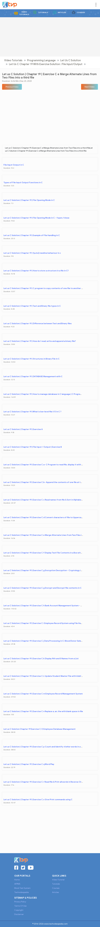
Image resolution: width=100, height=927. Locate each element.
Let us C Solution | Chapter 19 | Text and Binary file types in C (32, 306)
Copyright (18, 910)
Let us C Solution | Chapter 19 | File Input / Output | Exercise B (33, 447)
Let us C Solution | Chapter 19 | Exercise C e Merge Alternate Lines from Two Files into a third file (49, 535)
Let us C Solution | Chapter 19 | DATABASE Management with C (33, 376)
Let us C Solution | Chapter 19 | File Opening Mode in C (29, 200)
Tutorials (40, 12)
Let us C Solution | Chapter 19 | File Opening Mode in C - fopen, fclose (36, 218)
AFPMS (17, 884)
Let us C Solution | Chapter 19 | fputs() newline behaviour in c (32, 253)
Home (17, 880)
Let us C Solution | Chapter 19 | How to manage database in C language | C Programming (45, 394)
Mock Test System (22, 888)
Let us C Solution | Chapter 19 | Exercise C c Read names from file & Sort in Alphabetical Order (48, 500)
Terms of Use (20, 906)
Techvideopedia (21, 892)
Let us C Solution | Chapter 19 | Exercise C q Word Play (29, 764)
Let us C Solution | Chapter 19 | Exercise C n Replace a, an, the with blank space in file (43, 711)
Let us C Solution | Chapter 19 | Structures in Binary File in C (32, 359)
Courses (78, 12)
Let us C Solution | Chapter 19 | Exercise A (23, 429)
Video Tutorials (21, 13)
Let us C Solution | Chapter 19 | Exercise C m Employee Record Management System (43, 694)
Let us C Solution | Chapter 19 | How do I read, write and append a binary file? (40, 341)
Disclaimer (19, 914)
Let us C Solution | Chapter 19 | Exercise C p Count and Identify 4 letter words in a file (44, 747)
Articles (59, 12)
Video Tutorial (58, 880)
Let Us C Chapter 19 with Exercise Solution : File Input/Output (45, 64)
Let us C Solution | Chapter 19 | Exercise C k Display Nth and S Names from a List (41, 658)
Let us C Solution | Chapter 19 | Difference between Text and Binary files (38, 323)
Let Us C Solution (70, 60)
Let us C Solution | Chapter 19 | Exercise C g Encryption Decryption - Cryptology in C (44, 570)
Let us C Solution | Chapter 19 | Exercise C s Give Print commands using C (38, 799)
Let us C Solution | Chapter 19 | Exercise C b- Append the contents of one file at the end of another (51, 482)
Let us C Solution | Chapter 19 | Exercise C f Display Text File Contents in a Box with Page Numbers (50, 553)
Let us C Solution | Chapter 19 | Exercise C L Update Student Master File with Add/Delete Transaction (51, 676)
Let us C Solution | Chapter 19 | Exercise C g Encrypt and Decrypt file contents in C (43, 588)
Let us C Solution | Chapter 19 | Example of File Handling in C (32, 235)
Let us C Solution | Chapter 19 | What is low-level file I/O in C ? (32, 411)
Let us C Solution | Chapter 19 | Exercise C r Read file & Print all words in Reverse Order (44, 782)
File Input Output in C (14, 165)
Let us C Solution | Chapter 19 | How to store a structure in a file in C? (36, 270)
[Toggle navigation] (96, 4)
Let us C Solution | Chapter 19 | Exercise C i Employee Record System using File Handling (45, 623)
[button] (12, 87)
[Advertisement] (50, 36)
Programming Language (41, 60)
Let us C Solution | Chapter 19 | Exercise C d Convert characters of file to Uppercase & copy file (49, 517)
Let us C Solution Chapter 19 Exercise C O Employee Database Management (39, 729)
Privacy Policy (20, 902)
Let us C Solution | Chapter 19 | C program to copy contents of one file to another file (44, 288)
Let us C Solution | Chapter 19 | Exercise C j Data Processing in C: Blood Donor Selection (45, 641)
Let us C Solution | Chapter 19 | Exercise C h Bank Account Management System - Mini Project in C (50, 605)
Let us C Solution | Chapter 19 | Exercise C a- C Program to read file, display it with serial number (49, 464)
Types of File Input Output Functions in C (23, 182)
